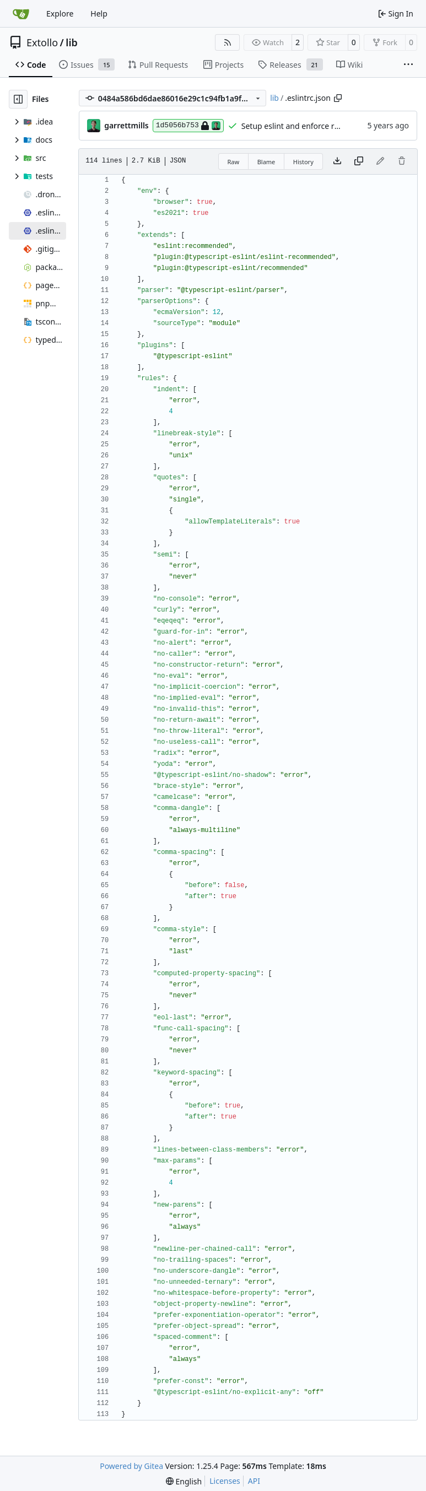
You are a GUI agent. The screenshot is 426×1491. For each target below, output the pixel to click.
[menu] (184, 1481)
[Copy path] (338, 98)
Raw (234, 162)
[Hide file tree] (18, 99)
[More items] (408, 65)
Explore (59, 13)
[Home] (21, 14)
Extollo (42, 42)
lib (71, 42)
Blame (266, 162)
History (303, 162)
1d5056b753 (188, 125)
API (254, 1481)
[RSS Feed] (227, 42)
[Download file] (337, 161)
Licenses (224, 1481)
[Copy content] (359, 161)
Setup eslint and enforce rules (295, 126)
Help (98, 13)
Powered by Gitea (131, 1466)
